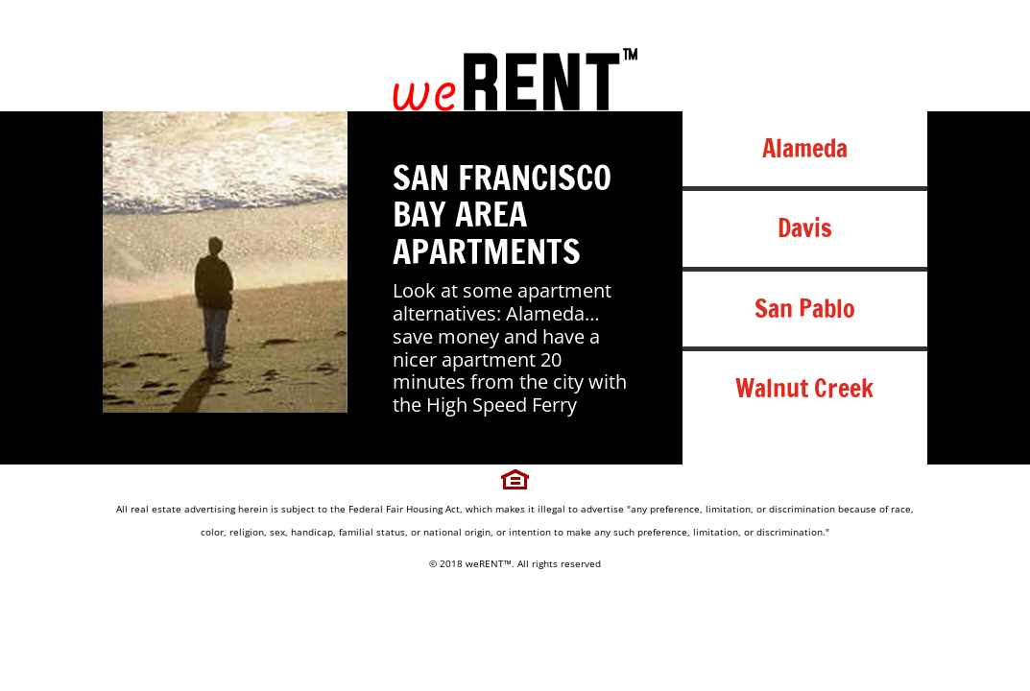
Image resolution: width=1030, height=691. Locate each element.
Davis (805, 228)
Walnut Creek (804, 388)
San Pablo (805, 308)
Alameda (805, 148)
